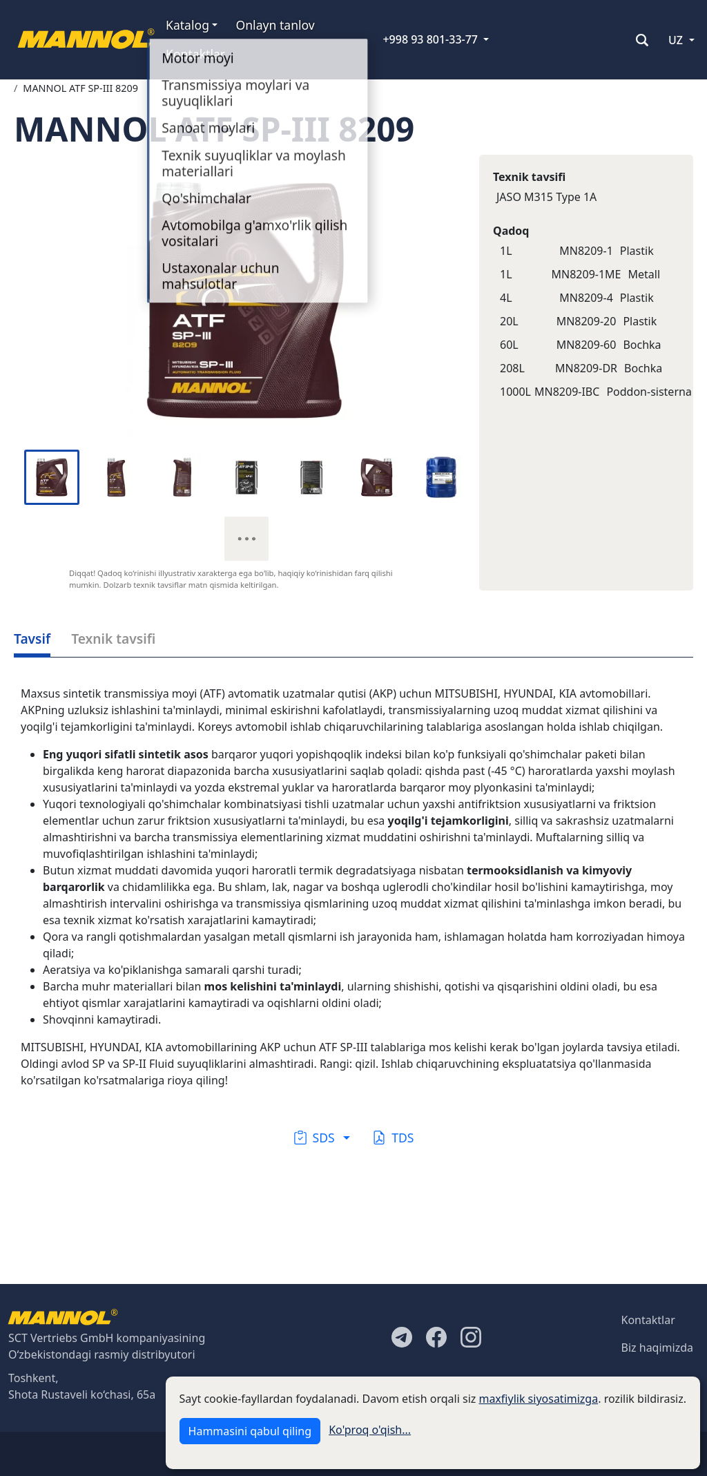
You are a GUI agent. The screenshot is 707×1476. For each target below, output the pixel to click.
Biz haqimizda (657, 1347)
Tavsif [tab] (32, 638)
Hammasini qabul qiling (249, 1431)
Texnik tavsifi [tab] (113, 638)
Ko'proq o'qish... (370, 1429)
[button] (322, 1137)
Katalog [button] (187, 25)
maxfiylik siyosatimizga (538, 1398)
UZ (675, 40)
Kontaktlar (195, 54)
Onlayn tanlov (274, 25)
